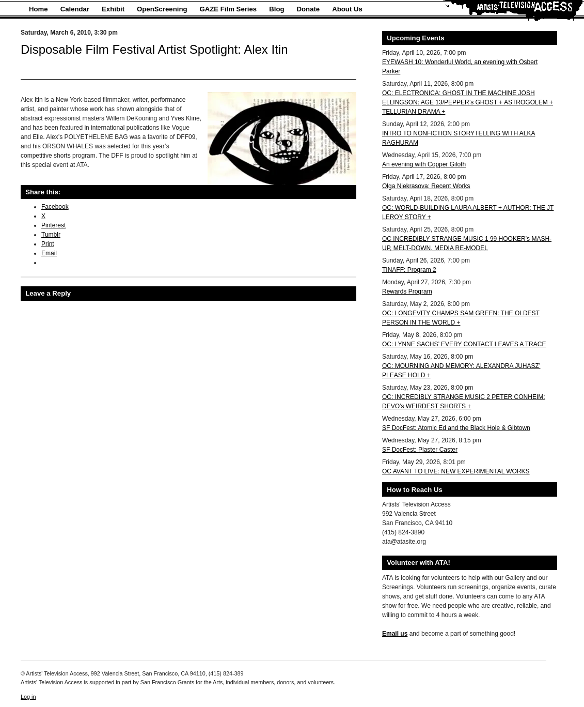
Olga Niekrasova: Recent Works (426, 186)
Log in (28, 697)
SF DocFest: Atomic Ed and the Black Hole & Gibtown (456, 428)
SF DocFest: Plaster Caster (419, 449)
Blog (276, 9)
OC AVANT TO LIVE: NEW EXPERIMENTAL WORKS (456, 471)
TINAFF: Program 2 (409, 269)
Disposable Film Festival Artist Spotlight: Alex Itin (154, 49)
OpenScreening (162, 9)
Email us (394, 633)
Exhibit (113, 9)
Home (38, 9)
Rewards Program (407, 291)
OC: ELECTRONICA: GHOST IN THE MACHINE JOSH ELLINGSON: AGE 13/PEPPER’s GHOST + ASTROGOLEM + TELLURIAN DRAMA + (467, 102)
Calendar (74, 9)
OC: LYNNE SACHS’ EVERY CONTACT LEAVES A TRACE (464, 344)
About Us (347, 9)
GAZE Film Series (228, 9)
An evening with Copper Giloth (424, 164)
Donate (308, 9)
